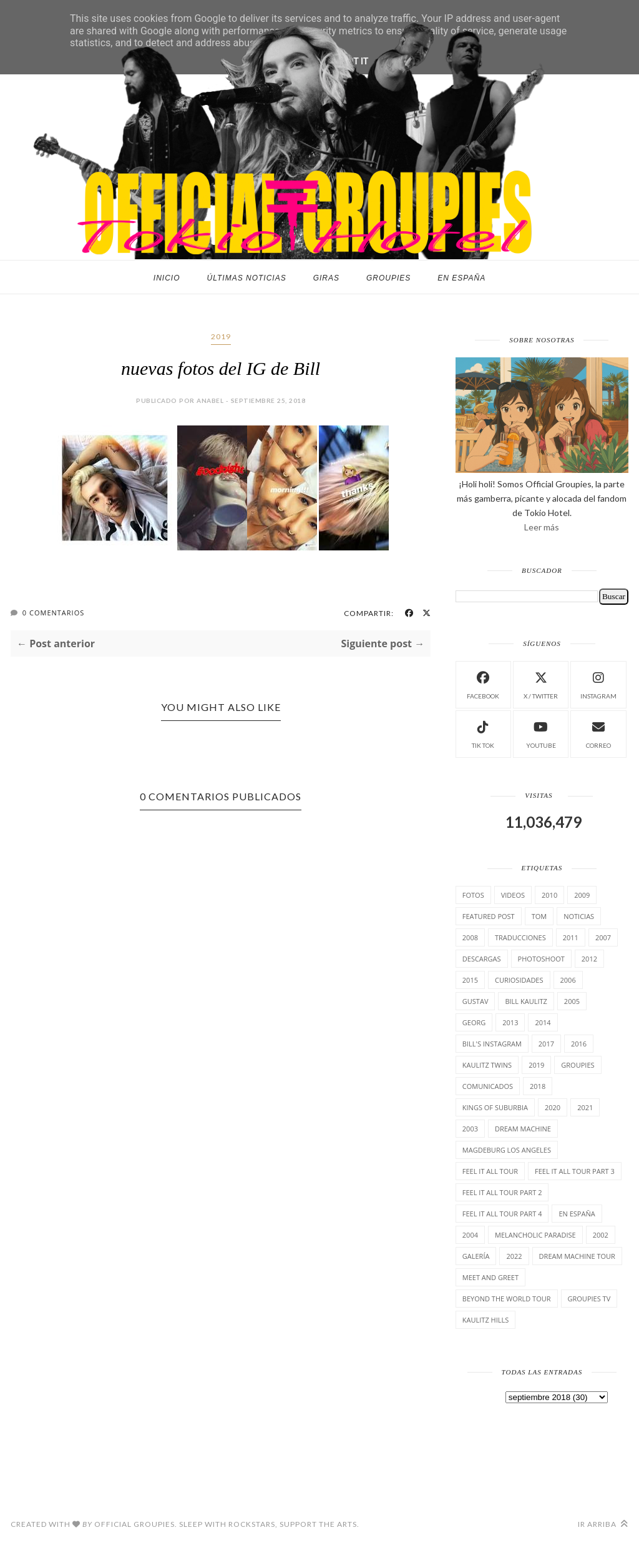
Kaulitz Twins (487, 1065)
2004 (470, 1235)
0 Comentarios (53, 612)
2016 (579, 1043)
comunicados (487, 1086)
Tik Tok (483, 733)
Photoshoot (541, 958)
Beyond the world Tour (506, 1298)
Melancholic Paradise (535, 1235)
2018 (537, 1086)
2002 (600, 1235)
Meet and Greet (490, 1277)
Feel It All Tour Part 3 (575, 1171)
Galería (476, 1256)
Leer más (541, 527)
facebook (483, 684)
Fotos (473, 895)
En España (461, 278)
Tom (539, 916)
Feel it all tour (490, 1171)
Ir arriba (603, 1524)
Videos (513, 895)
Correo (598, 733)
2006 (568, 980)
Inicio (167, 278)
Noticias (578, 916)
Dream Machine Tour (577, 1256)
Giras (326, 278)
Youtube (541, 733)
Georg (473, 1022)
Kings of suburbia (495, 1107)
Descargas (481, 958)
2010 (549, 895)
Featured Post (488, 916)
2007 (603, 937)
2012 (589, 958)
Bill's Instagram (492, 1043)
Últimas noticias (246, 278)
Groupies (388, 278)
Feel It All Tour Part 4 (502, 1213)
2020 (552, 1107)
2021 (585, 1107)
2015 (470, 980)
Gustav (475, 1001)
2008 (470, 937)
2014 (542, 1022)
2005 (572, 1001)
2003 (470, 1128)
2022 (514, 1256)
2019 (221, 336)
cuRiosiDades (519, 980)
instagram (598, 684)
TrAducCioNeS (520, 937)
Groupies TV (589, 1298)
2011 (570, 937)
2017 (546, 1043)
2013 (510, 1022)
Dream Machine (523, 1128)
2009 (582, 895)
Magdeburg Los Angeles (506, 1150)
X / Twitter (541, 684)
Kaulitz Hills (485, 1319)
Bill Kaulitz (526, 1001)
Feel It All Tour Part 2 (502, 1192)
